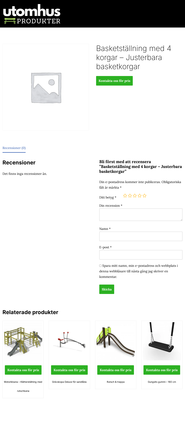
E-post (105, 247)
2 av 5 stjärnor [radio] (130, 196)
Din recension (110, 206)
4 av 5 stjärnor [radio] (140, 196)
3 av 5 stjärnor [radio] (135, 196)
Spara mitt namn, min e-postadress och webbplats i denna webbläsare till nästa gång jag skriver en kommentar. (138, 271)
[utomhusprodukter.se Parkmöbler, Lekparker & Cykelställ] (32, 13)
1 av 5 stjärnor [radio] (125, 196)
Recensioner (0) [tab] (14, 148)
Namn (105, 229)
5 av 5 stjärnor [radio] (144, 196)
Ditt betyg (107, 197)
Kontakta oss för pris (114, 81)
